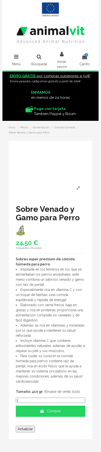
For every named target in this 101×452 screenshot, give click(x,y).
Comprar (50, 411)
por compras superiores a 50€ (50, 76)
